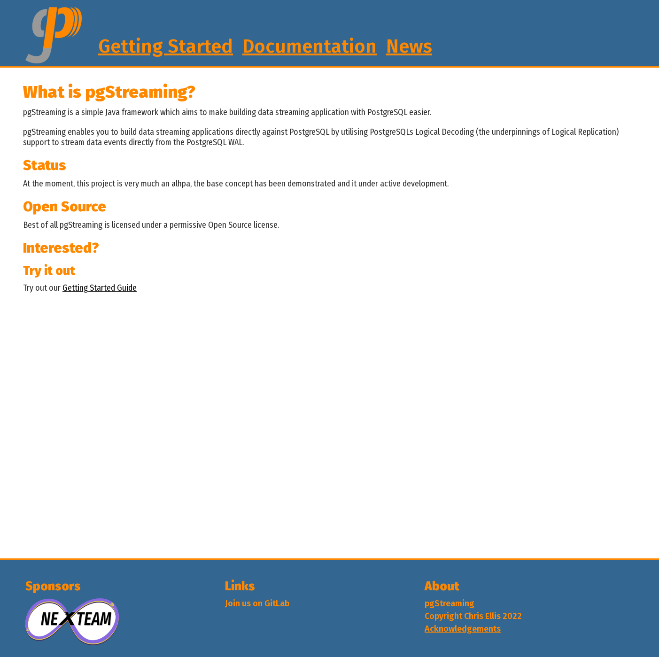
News (409, 46)
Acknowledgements (463, 629)
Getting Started (165, 46)
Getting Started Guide (99, 288)
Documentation (309, 46)
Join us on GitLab (257, 603)
